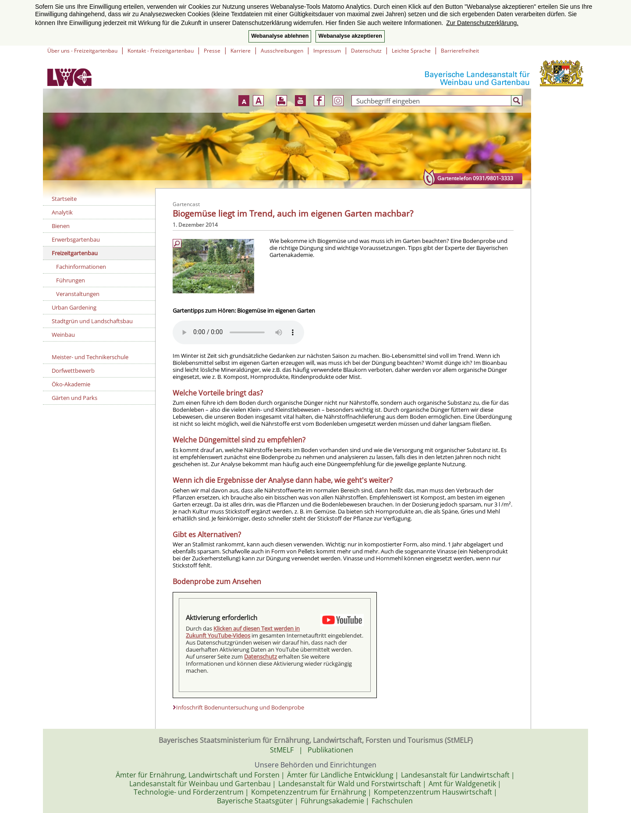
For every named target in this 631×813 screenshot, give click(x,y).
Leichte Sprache (411, 50)
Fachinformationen (81, 267)
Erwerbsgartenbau (76, 239)
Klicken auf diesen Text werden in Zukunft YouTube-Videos (243, 631)
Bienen (61, 226)
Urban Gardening (74, 307)
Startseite (64, 199)
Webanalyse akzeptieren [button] (350, 36)
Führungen (70, 280)
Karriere (240, 50)
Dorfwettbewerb (73, 370)
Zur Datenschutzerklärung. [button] (482, 22)
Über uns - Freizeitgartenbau (82, 50)
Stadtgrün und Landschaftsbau (92, 321)
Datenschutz (366, 50)
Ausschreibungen (282, 50)
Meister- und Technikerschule (90, 357)
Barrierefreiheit (460, 50)
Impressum (327, 50)
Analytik (62, 212)
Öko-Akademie (71, 384)
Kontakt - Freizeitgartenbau (161, 50)
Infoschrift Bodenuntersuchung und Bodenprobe (240, 707)
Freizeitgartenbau (75, 253)
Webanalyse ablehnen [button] (279, 36)
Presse (212, 50)
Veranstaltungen (77, 294)
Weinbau (63, 335)
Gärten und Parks (74, 398)
